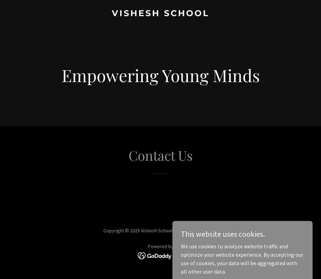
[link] (161, 14)
